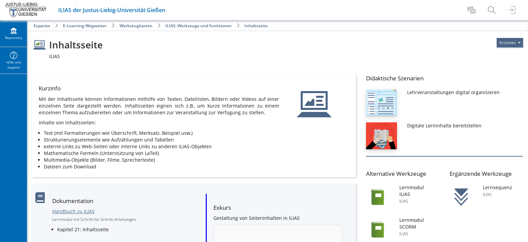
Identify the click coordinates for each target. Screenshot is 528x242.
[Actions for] (510, 42)
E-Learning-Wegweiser (85, 26)
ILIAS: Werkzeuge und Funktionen (198, 26)
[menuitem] (472, 10)
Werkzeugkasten (136, 26)
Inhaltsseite (256, 26)
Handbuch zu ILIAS (73, 211)
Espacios (42, 26)
